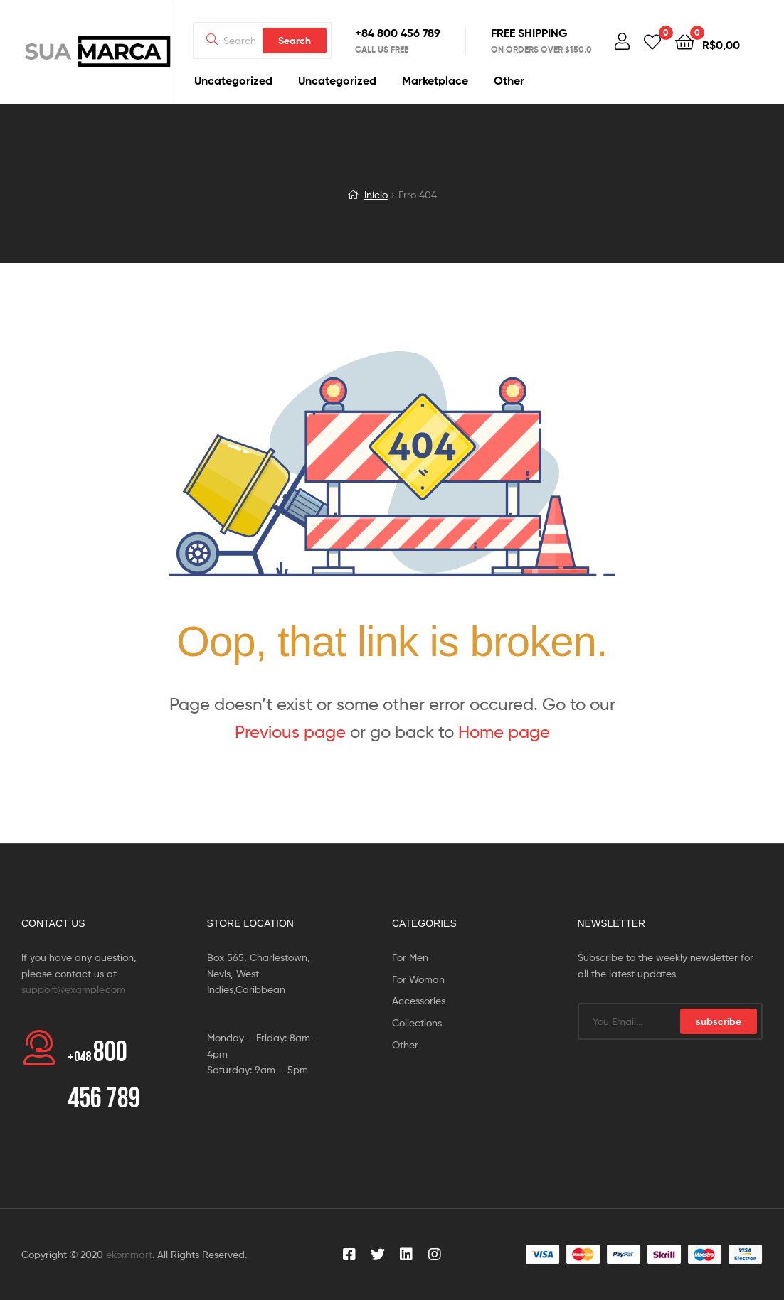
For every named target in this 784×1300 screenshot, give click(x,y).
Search (294, 40)
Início (376, 194)
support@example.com (73, 989)
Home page (504, 731)
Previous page (290, 731)
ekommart (129, 1254)
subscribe (718, 1021)
